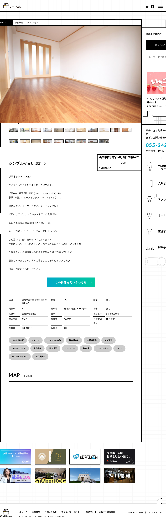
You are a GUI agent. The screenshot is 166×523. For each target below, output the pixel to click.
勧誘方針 (94, 512)
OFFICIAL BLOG (133, 513)
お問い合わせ (53, 512)
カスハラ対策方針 (111, 512)
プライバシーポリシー (74, 512)
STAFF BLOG (154, 513)
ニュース (23, 512)
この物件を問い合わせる (71, 282)
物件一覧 (19, 22)
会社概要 (37, 512)
